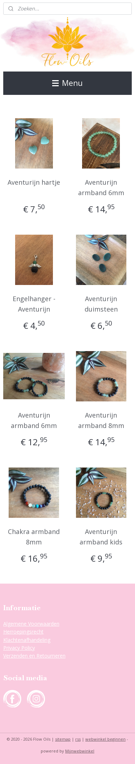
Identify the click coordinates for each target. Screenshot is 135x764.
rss (78, 739)
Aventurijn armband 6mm (101, 187)
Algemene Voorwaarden (31, 623)
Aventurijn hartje (34, 182)
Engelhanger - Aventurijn (34, 303)
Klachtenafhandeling (26, 639)
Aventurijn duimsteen (101, 303)
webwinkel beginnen (105, 739)
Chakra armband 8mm (34, 536)
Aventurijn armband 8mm (101, 420)
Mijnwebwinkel (79, 751)
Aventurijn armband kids (101, 536)
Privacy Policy (19, 647)
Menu (67, 83)
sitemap (63, 739)
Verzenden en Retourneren (34, 655)
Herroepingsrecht (23, 631)
